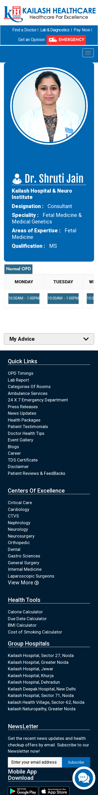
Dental (14, 549)
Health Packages (24, 419)
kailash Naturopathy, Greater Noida (42, 708)
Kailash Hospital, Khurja (31, 675)
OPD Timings (20, 373)
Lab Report (18, 379)
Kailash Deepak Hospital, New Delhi (42, 688)
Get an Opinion (31, 39)
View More (23, 582)
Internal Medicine (25, 569)
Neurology (18, 529)
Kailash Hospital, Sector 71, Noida (41, 695)
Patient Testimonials (28, 426)
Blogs (13, 446)
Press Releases (23, 406)
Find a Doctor (25, 29)
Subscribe (76, 762)
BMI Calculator (22, 624)
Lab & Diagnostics (55, 29)
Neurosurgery (21, 535)
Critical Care (20, 502)
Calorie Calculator (25, 611)
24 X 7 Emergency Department (38, 399)
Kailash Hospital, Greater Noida (38, 662)
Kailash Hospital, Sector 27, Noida (41, 655)
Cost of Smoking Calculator (35, 631)
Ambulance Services (28, 393)
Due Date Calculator (27, 618)
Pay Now (81, 29)
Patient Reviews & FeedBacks (36, 473)
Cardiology (18, 509)
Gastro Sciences (24, 555)
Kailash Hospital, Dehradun (34, 682)
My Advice (22, 339)
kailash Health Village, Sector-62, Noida (46, 702)
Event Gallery (20, 439)
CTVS (13, 516)
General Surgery (23, 562)
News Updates (22, 413)
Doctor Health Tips (26, 433)
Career (14, 453)
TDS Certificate (23, 459)
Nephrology (19, 522)
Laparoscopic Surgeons (31, 575)
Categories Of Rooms (29, 386)
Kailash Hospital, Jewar (30, 668)
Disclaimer (18, 466)
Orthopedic (19, 542)
